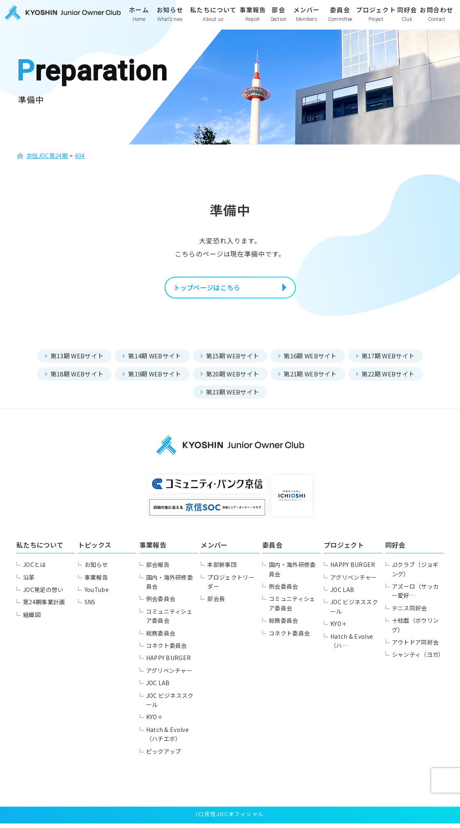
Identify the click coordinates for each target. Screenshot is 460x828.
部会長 (217, 603)
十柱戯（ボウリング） (417, 629)
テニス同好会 (411, 612)
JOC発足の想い (45, 594)
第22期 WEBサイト (394, 378)
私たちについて (213, 19)
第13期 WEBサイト (71, 360)
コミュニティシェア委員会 (171, 620)
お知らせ (170, 19)
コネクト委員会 (168, 650)
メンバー (306, 19)
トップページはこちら (217, 289)
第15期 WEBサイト (232, 360)
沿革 (30, 582)
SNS (91, 607)
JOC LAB (160, 687)
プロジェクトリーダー (232, 586)
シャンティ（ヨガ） (414, 663)
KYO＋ (156, 722)
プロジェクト (376, 19)
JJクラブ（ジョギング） (417, 573)
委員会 (340, 19)
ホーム (139, 19)
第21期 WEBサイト (313, 378)
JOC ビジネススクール (172, 704)
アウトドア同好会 (417, 646)
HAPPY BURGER (171, 662)
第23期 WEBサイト (232, 396)
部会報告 (159, 569)
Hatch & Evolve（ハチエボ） (170, 738)
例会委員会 (162, 603)
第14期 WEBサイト (152, 360)
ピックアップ (165, 756)
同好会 (407, 19)
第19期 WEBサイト (152, 378)
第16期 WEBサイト (313, 360)
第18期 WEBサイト (71, 378)
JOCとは (36, 569)
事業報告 (253, 19)
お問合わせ (436, 19)
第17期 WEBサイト (394, 360)
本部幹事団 (223, 569)
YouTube (98, 594)
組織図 (33, 619)
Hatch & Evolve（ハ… (354, 645)
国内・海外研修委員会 (171, 586)
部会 (278, 19)
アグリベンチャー (171, 675)
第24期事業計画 (46, 607)
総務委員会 (162, 637)
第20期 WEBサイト (232, 378)
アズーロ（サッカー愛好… (417, 595)
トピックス (95, 549)
